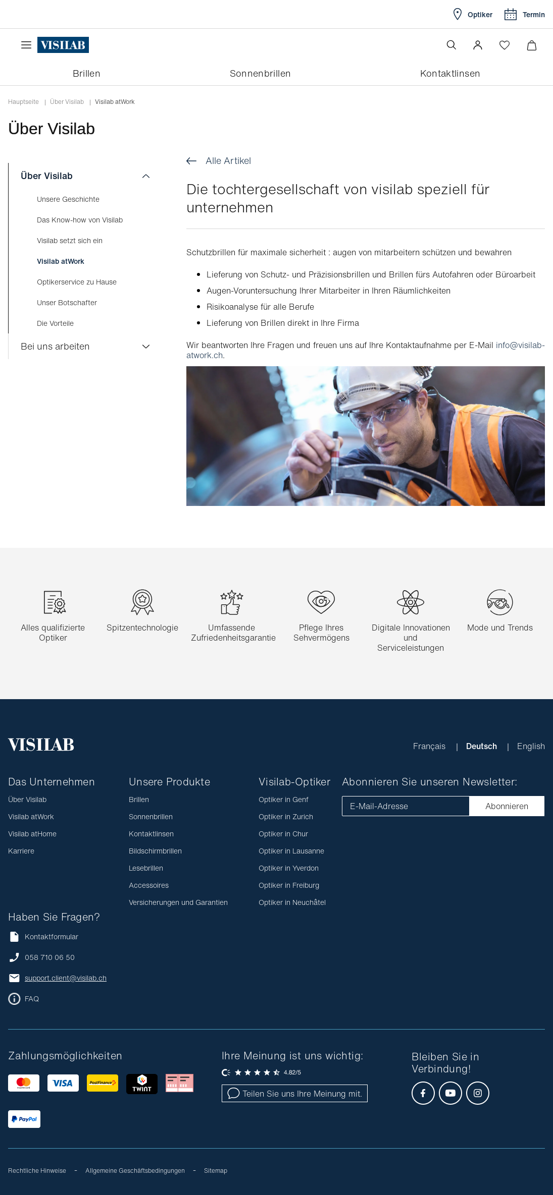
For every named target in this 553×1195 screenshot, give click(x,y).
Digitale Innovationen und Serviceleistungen (411, 637)
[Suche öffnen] (451, 45)
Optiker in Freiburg (289, 885)
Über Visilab (67, 102)
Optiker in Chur (283, 833)
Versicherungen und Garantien (178, 902)
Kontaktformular (43, 936)
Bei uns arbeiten (55, 346)
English (531, 746)
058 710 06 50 (50, 957)
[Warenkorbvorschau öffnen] (531, 45)
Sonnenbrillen (151, 816)
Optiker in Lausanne (291, 850)
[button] (478, 45)
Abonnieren (506, 806)
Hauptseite (23, 102)
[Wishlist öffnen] (504, 44)
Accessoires (149, 885)
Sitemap (215, 1170)
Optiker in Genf (284, 799)
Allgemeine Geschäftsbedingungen (135, 1170)
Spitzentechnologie (142, 627)
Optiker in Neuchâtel (292, 902)
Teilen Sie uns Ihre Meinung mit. (294, 1094)
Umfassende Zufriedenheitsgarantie (233, 632)
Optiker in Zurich (286, 816)
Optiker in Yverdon (289, 868)
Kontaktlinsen (151, 833)
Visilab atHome (32, 833)
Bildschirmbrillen (155, 850)
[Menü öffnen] (28, 45)
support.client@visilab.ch (66, 978)
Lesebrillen (146, 868)
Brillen (139, 799)
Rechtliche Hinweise (37, 1170)
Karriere (21, 850)
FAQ (32, 998)
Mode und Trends (500, 627)
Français (430, 746)
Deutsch (482, 746)
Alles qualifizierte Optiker (53, 632)
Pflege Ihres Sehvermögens (321, 632)
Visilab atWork (31, 816)
